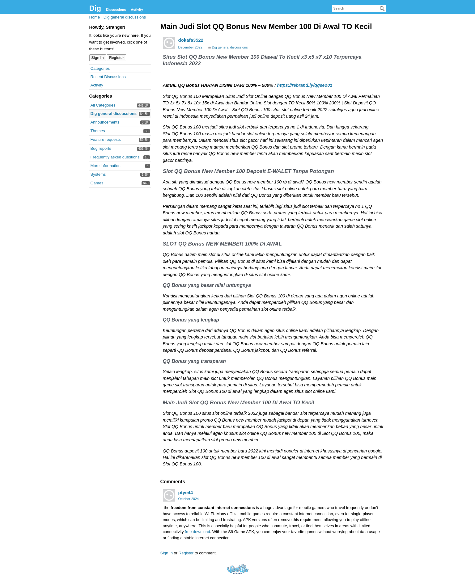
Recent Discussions (108, 76)
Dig (95, 8)
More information (106, 165)
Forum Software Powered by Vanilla (237, 569)
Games (97, 183)
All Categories (103, 105)
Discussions (116, 9)
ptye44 (185, 492)
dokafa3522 (191, 40)
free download (197, 531)
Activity (137, 9)
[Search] (382, 8)
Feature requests (106, 139)
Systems (98, 174)
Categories (100, 68)
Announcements (105, 122)
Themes (98, 130)
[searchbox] (359, 8)
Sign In (97, 58)
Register (116, 58)
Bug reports (101, 148)
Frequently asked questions (115, 157)
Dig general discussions (114, 113)
